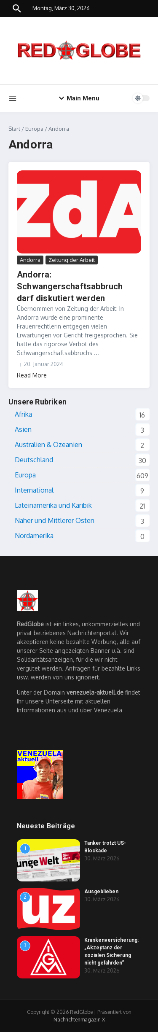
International (34, 490)
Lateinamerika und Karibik (53, 505)
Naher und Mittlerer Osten (54, 520)
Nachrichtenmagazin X (79, 1019)
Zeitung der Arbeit (71, 259)
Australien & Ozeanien (48, 444)
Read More (32, 375)
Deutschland (34, 459)
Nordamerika (34, 535)
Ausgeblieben (101, 892)
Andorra (30, 259)
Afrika (23, 414)
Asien (23, 429)
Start (14, 128)
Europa (34, 128)
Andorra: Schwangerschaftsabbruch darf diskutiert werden (70, 286)
